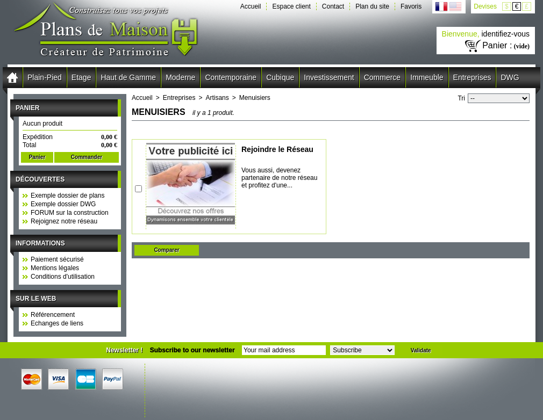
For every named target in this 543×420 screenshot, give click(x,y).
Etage (81, 77)
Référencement (53, 314)
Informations (40, 243)
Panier (27, 108)
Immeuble (426, 77)
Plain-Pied (44, 77)
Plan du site (372, 6)
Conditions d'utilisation (63, 276)
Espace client (291, 6)
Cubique (280, 77)
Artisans (216, 98)
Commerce (382, 77)
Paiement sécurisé (57, 259)
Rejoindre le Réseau (277, 149)
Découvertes (40, 179)
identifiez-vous (506, 34)
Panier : (497, 45)
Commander (86, 157)
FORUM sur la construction (70, 212)
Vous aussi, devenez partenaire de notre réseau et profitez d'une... (279, 177)
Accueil (250, 6)
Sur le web (36, 298)
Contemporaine (230, 77)
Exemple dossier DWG (63, 204)
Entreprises (472, 77)
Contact (333, 6)
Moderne (180, 77)
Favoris (411, 6)
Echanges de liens (57, 323)
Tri (461, 98)
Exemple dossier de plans (67, 195)
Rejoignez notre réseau (64, 221)
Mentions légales (55, 268)
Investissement (329, 77)
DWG (510, 77)
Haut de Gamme (128, 77)
